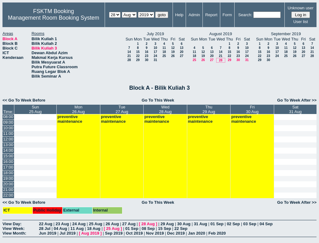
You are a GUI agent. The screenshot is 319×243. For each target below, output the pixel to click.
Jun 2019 (47, 233)
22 (138, 56)
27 (181, 56)
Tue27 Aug (122, 109)
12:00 (8, 139)
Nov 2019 (155, 233)
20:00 (8, 184)
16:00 (8, 161)
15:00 (8, 156)
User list (300, 21)
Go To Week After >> (297, 100)
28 (129, 60)
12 (172, 48)
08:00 (8, 116)
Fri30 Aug (252, 109)
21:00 (8, 189)
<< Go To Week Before (23, 100)
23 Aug (62, 224)
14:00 (8, 150)
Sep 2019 (113, 233)
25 (164, 56)
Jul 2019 (67, 233)
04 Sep (266, 224)
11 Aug (77, 228)
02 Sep (233, 224)
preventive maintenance (69, 119)
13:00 (8, 144)
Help (179, 14)
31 (155, 60)
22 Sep (181, 228)
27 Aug (129, 224)
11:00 (8, 133)
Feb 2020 (217, 233)
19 (172, 52)
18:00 (8, 172)
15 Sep (164, 228)
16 (146, 52)
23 (146, 56)
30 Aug (184, 224)
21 (129, 56)
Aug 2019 (90, 233)
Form (227, 14)
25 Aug (95, 224)
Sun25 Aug (35, 109)
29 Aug (167, 224)
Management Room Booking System (53, 18)
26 (172, 56)
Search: (245, 14)
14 (129, 52)
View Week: (13, 228)
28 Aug (148, 224)
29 (138, 60)
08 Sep (148, 228)
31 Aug (200, 224)
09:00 (8, 122)
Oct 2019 (134, 233)
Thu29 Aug (208, 109)
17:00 (8, 167)
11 (164, 48)
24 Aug (79, 224)
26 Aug (112, 224)
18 (164, 52)
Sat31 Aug (295, 109)
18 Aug (93, 228)
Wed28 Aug (165, 109)
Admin (194, 14)
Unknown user (300, 8)
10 (155, 48)
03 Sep (249, 224)
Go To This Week (158, 100)
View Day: (11, 224)
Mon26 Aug (78, 109)
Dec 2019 (176, 233)
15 (138, 52)
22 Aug (45, 224)
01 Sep (217, 224)
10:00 (8, 128)
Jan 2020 (196, 233)
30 (146, 60)
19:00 (8, 178)
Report (211, 14)
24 (155, 56)
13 (181, 48)
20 (181, 52)
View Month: (14, 233)
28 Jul (44, 228)
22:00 (8, 195)
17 (155, 52)
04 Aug (60, 228)
